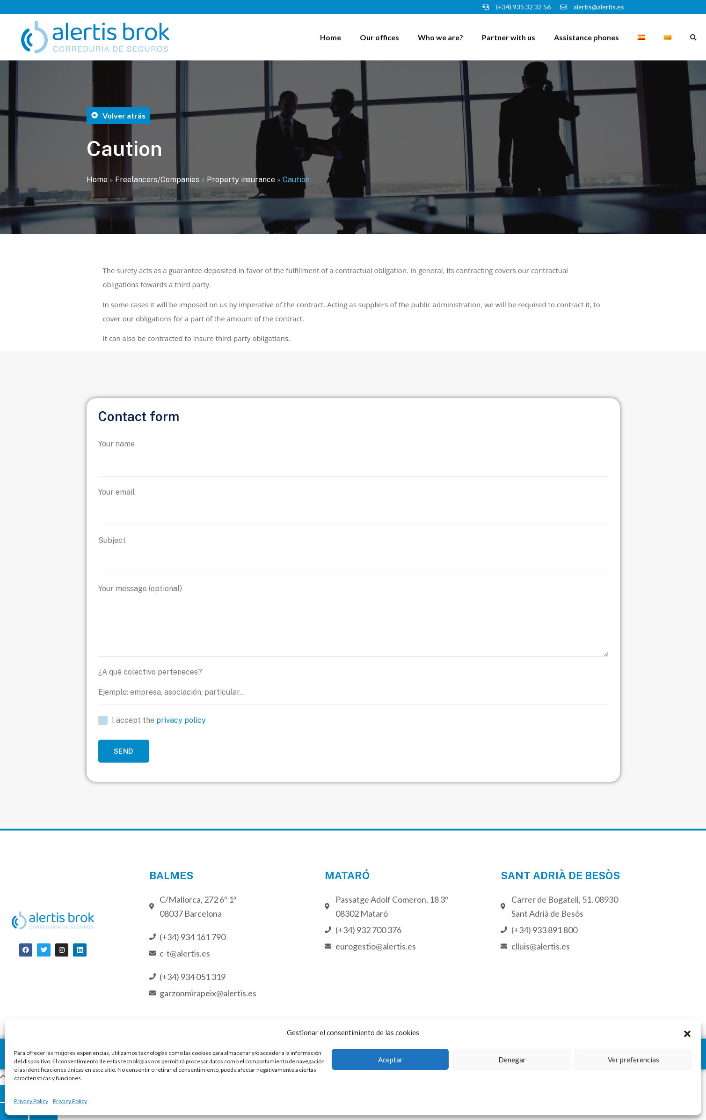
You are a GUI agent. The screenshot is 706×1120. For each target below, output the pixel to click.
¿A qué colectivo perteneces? (353, 686)
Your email (353, 506)
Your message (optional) (353, 620)
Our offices (379, 37)
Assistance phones (586, 37)
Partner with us (508, 37)
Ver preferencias (633, 1059)
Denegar (512, 1059)
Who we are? (440, 37)
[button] (687, 1032)
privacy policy (181, 720)
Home (330, 37)
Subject (353, 554)
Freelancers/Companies (157, 179)
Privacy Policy (31, 1101)
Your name (353, 458)
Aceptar (390, 1059)
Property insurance (241, 179)
